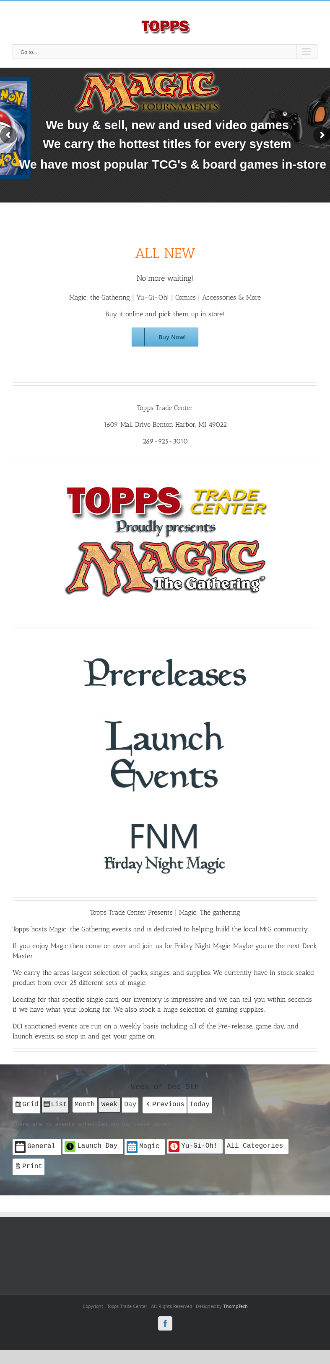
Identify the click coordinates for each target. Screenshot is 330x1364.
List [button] (55, 1106)
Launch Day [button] (91, 1145)
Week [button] (109, 1104)
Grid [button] (26, 1106)
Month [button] (85, 1104)
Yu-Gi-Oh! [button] (193, 1145)
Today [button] (200, 1104)
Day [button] (130, 1104)
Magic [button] (143, 1146)
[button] (165, 1105)
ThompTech (235, 1304)
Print (28, 1167)
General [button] (35, 1146)
